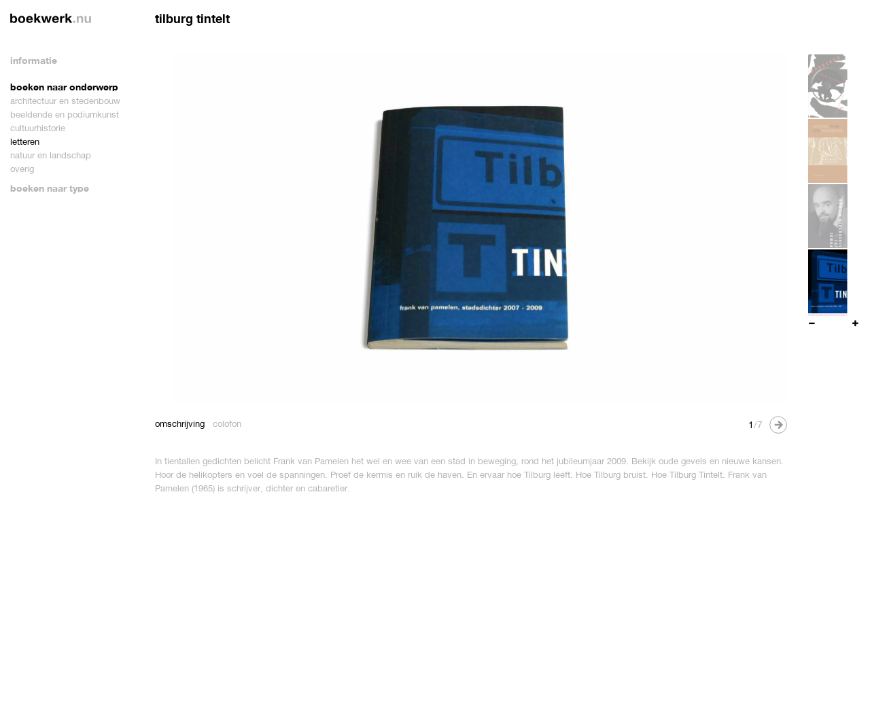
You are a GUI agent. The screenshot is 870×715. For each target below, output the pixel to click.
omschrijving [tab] (180, 424)
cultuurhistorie (37, 128)
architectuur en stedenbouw (65, 101)
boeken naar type (49, 188)
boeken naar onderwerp (64, 86)
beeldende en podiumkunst (64, 114)
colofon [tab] (227, 424)
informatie (33, 60)
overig (22, 169)
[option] (471, 228)
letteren (24, 142)
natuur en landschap (50, 155)
